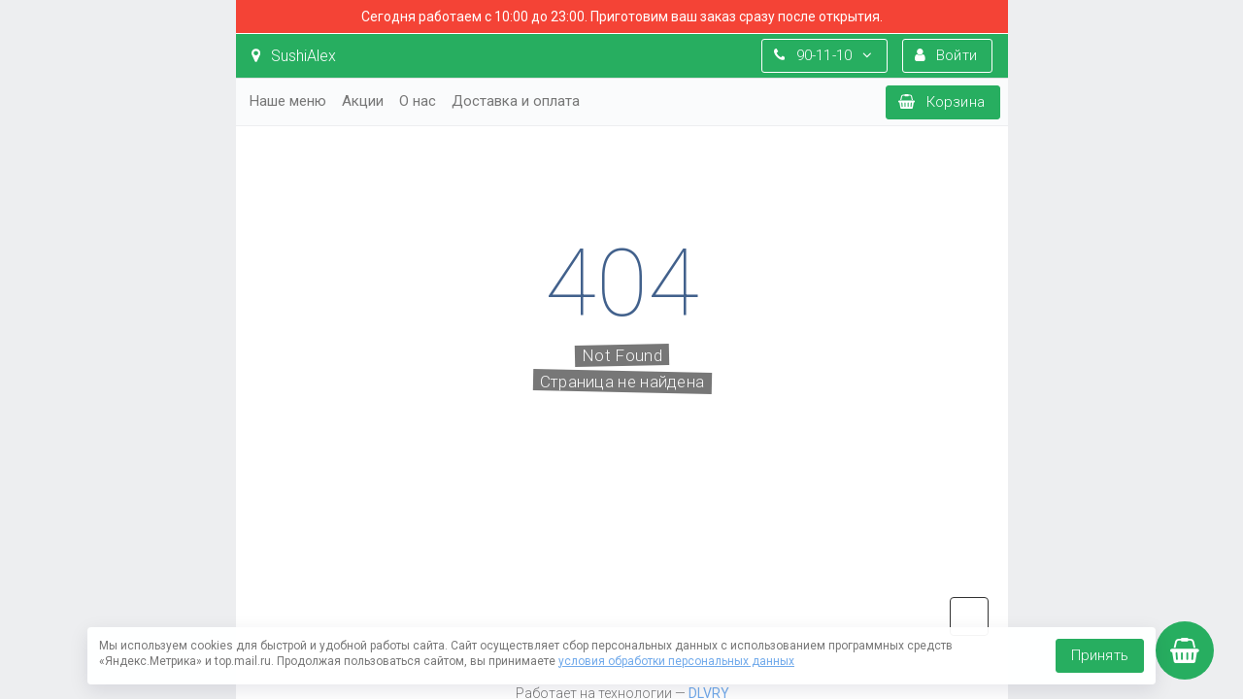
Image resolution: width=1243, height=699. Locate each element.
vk (969, 616)
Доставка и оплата (516, 101)
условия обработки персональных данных (676, 661)
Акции (363, 101)
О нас (417, 101)
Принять (1099, 655)
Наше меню (288, 101)
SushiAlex (294, 56)
